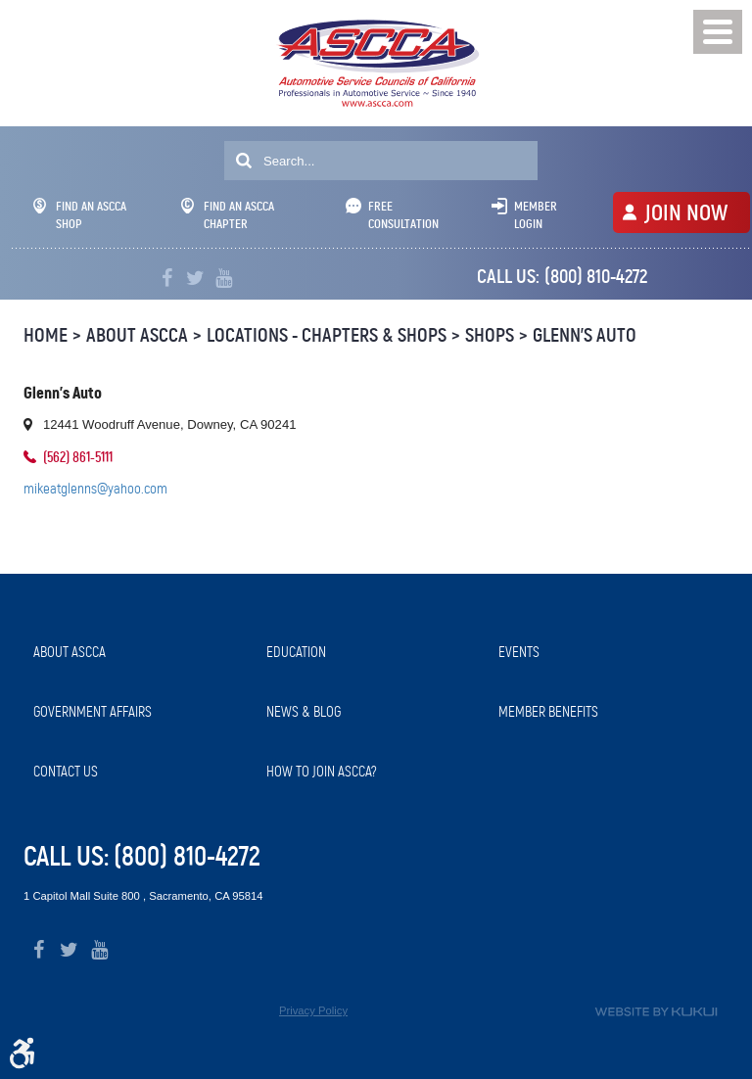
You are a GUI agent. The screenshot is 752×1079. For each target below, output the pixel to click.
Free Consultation (403, 215)
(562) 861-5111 (78, 456)
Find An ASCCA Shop (79, 215)
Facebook (167, 278)
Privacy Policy (313, 1010)
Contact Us (65, 771)
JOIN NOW (686, 212)
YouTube (224, 278)
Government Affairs (92, 712)
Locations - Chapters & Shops (326, 335)
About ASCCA (137, 335)
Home (46, 335)
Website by (656, 1012)
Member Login (535, 215)
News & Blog (303, 712)
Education (296, 652)
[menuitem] (140, 653)
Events (519, 652)
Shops (489, 335)
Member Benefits (548, 712)
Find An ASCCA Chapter (227, 215)
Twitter (195, 278)
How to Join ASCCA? (321, 771)
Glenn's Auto (584, 335)
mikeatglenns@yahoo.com (95, 488)
